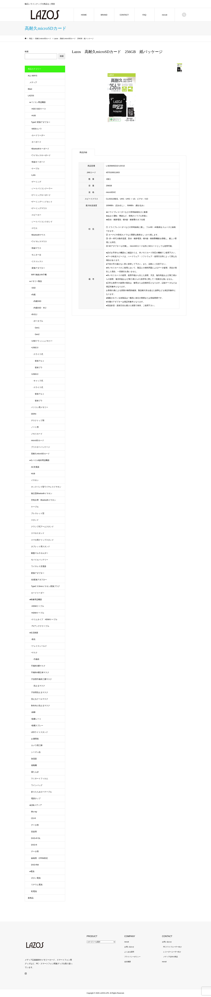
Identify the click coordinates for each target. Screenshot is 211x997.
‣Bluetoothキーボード (40, 149)
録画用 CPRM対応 (39, 858)
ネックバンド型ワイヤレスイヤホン (46, 487)
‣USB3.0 (34, 374)
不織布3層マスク (38, 666)
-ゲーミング (36, 182)
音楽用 (34, 832)
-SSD (33, 288)
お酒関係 (35, 739)
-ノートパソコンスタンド (41, 222)
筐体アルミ (37, 361)
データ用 (35, 825)
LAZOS (31, 95)
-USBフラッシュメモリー (41, 341)
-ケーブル (35, 168)
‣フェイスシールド (39, 646)
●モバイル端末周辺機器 (39, 460)
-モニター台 (36, 255)
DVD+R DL (36, 838)
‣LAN (33, 175)
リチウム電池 (36, 884)
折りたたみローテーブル (41, 792)
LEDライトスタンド (39, 732)
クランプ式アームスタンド (42, 526)
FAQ (144, 15)
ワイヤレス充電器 (38, 566)
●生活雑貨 (33, 633)
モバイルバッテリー (39, 560)
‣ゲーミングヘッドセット (41, 202)
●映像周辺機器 (35, 599)
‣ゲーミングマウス (39, 208)
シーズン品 (36, 752)
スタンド (35, 520)
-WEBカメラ (36, 129)
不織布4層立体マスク (40, 672)
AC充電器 (35, 467)
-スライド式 (37, 354)
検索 (27, 51)
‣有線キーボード (38, 162)
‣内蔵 (33, 294)
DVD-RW (35, 865)
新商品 (31, 898)
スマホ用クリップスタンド (42, 540)
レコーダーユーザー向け (172, 952)
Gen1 (35, 328)
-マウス (34, 228)
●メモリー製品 (35, 281)
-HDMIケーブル (37, 606)
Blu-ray (34, 812)
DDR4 (33, 414)
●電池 (31, 871)
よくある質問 (129, 952)
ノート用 (35, 427)
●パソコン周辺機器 (37, 102)
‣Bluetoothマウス (38, 235)
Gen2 (35, 334)
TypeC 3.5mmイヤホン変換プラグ (45, 586)
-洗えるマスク (38, 686)
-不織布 (35, 659)
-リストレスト (37, 261)
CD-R (33, 818)
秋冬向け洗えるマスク (40, 705)
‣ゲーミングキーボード (41, 195)
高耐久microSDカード (40, 454)
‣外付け (34, 314)
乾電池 (34, 891)
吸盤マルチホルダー (39, 553)
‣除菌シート (36, 719)
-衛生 (33, 639)
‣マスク (34, 653)
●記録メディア (35, 805)
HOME (84, 15)
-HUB (33, 115)
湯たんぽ (35, 772)
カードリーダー (37, 593)
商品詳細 (83, 152)
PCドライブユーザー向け (172, 947)
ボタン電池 (36, 878)
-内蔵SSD (36, 301)
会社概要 (127, 962)
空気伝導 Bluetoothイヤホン (43, 500)
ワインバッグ (36, 785)
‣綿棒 (33, 712)
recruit (164, 15)
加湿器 (34, 759)
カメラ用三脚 (36, 745)
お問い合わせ (129, 947)
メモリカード (36, 434)
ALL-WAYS (32, 76)
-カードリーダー (38, 135)
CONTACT (124, 15)
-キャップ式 (37, 381)
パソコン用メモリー (39, 407)
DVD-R (34, 845)
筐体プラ (36, 367)
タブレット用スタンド (40, 546)
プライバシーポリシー (132, 957)
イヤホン (35, 480)
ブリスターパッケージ (40, 447)
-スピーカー (36, 215)
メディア (33, 82)
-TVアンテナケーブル (40, 626)
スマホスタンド (37, 533)
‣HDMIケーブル (37, 613)
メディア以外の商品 (170, 957)
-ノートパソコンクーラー (41, 188)
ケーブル (35, 507)
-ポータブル (37, 321)
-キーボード (36, 142)
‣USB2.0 (34, 347)
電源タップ (36, 798)
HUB (33, 473)
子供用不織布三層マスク (41, 679)
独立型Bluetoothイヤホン (41, 493)
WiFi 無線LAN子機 (39, 275)
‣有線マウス (36, 248)
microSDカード (37, 440)
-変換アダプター (38, 268)
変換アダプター (37, 573)
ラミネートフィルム (39, 778)
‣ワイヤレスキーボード (41, 155)
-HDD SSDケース (38, 109)
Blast (30, 89)
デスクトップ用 (37, 420)
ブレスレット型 (37, 513)
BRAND (104, 15)
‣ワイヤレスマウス (39, 241)
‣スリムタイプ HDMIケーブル (44, 619)
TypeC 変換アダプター (40, 122)
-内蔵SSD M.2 (38, 308)
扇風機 (34, 765)
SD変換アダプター (39, 580)
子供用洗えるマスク (39, 692)
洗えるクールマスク (39, 699)
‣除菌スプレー (37, 725)
